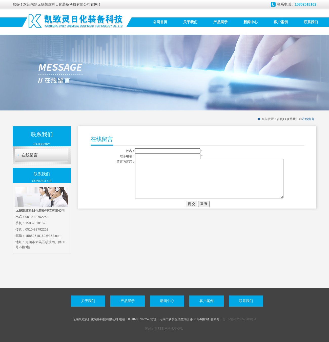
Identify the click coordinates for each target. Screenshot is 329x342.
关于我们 (190, 22)
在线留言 (308, 119)
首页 (280, 119)
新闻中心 (250, 22)
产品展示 (220, 22)
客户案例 (281, 22)
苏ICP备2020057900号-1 (239, 319)
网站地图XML (173, 328)
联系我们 (311, 22)
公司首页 (160, 22)
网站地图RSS (154, 328)
